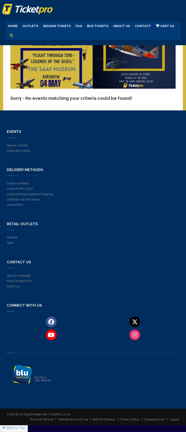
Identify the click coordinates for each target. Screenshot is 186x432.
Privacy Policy (130, 419)
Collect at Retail (18, 183)
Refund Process (104, 419)
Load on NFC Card (20, 188)
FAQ (79, 26)
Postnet (12, 237)
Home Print (15, 205)
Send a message (18, 275)
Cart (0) (165, 26)
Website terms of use (73, 419)
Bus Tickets (97, 26)
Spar (10, 243)
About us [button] (121, 26)
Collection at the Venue (23, 199)
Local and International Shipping (30, 194)
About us (13, 286)
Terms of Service (41, 419)
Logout (174, 419)
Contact (143, 26)
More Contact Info (19, 281)
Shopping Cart (154, 419)
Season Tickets (57, 26)
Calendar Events (18, 150)
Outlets (30, 26)
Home (13, 26)
